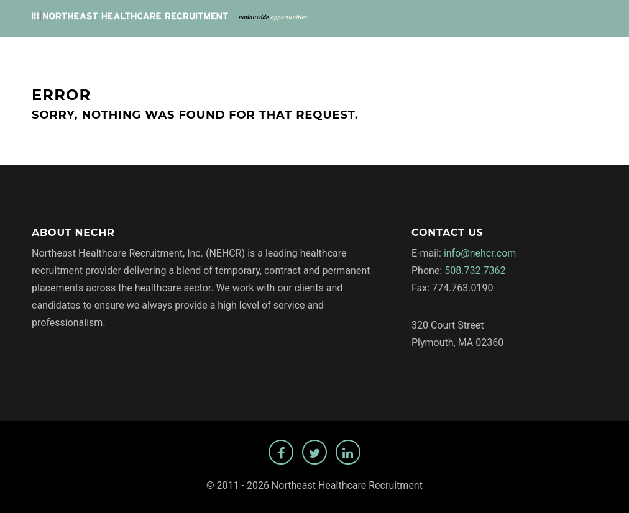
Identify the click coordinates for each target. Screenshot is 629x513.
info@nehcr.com (480, 253)
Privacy (485, 51)
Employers (377, 51)
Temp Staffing (555, 51)
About (434, 51)
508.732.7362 (474, 270)
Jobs (322, 51)
